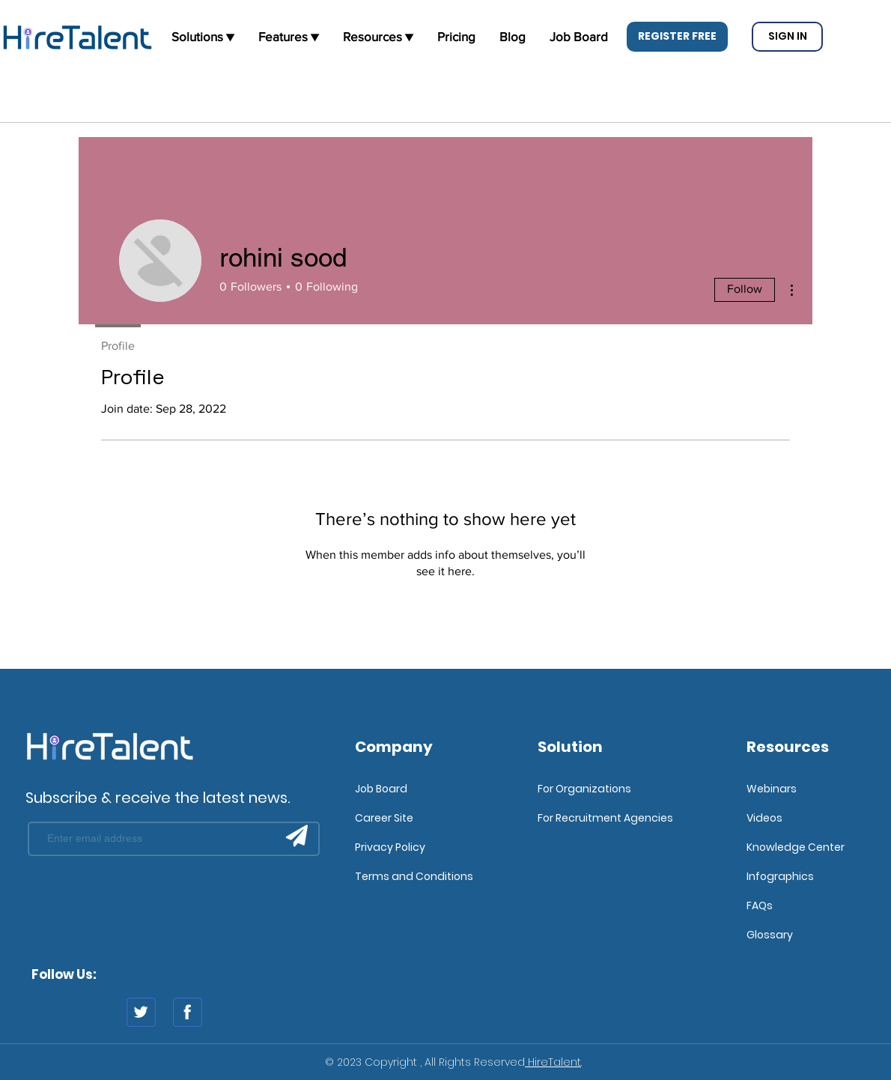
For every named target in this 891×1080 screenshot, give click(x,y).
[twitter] (141, 1012)
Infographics (780, 876)
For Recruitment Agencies (605, 817)
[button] (677, 37)
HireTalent (553, 1062)
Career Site (384, 817)
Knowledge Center (795, 847)
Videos (764, 817)
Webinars (771, 788)
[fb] (187, 1012)
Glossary (769, 934)
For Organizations (584, 788)
